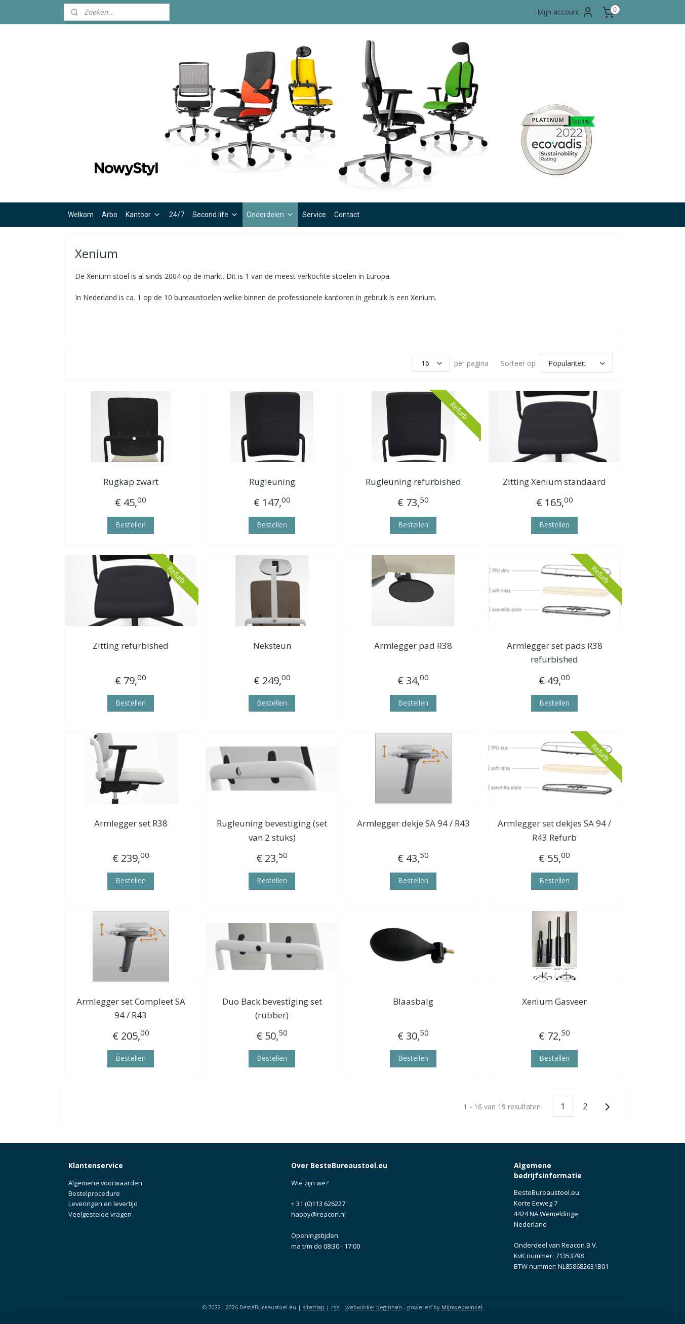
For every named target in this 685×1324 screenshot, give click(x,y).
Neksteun (272, 644)
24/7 (176, 215)
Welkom (81, 215)
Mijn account (565, 12)
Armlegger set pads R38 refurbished (554, 651)
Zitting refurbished (131, 644)
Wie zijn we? (310, 1181)
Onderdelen (270, 215)
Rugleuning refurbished (413, 480)
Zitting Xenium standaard (554, 480)
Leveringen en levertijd (103, 1202)
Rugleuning (272, 480)
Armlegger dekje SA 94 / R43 (412, 822)
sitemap (314, 1305)
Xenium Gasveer (554, 1000)
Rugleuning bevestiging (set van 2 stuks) (272, 828)
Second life (215, 215)
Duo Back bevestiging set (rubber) (271, 1006)
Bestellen (130, 523)
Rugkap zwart (130, 480)
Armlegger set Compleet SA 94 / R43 (130, 1006)
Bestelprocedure (94, 1191)
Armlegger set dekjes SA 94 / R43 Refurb (554, 828)
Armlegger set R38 (130, 822)
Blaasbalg (413, 1000)
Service (314, 215)
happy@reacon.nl (318, 1212)
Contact (346, 215)
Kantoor (143, 215)
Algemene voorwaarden (105, 1181)
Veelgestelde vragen (100, 1212)
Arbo (109, 215)
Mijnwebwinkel (461, 1305)
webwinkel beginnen (373, 1305)
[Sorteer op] (576, 362)
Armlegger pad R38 (413, 644)
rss (335, 1305)
